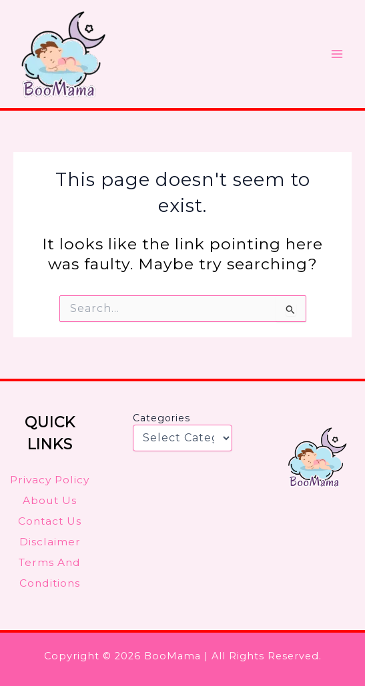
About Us (50, 500)
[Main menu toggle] (337, 53)
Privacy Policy (49, 479)
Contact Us (49, 521)
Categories (161, 418)
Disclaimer (50, 541)
